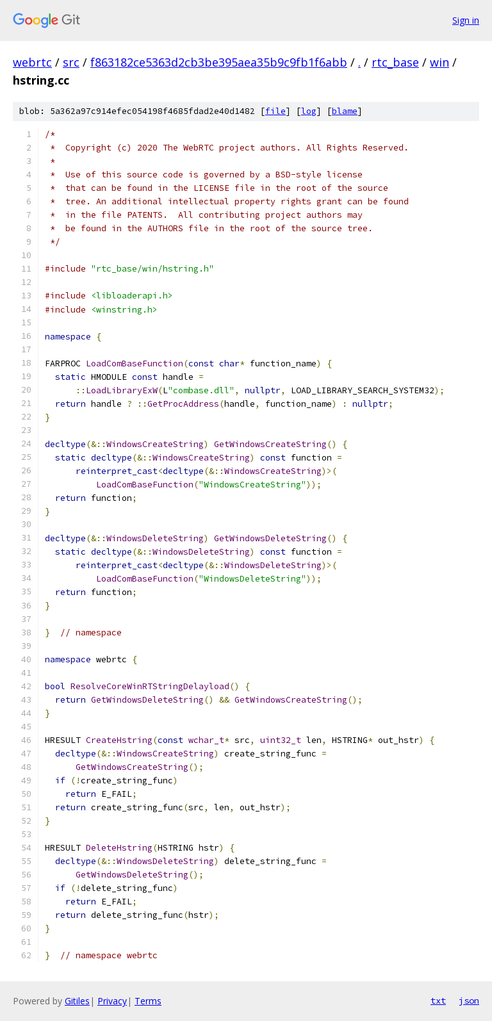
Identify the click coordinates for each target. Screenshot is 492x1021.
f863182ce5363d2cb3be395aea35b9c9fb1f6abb (218, 62)
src (71, 62)
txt (438, 1000)
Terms (148, 1001)
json (469, 1000)
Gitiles (77, 1001)
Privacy (112, 1001)
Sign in (465, 20)
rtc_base (395, 62)
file (275, 111)
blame (344, 111)
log (308, 111)
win (439, 62)
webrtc (32, 62)
